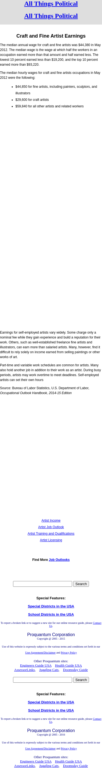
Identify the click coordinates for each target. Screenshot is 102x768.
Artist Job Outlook (51, 527)
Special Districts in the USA (51, 606)
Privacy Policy (69, 652)
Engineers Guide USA (36, 665)
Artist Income (50, 520)
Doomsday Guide (75, 670)
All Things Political (51, 3)
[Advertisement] (51, 164)
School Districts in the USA (51, 614)
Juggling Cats (48, 670)
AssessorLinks (24, 670)
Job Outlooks (59, 560)
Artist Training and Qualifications (50, 534)
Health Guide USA (68, 665)
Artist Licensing (51, 540)
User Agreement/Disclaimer (40, 652)
